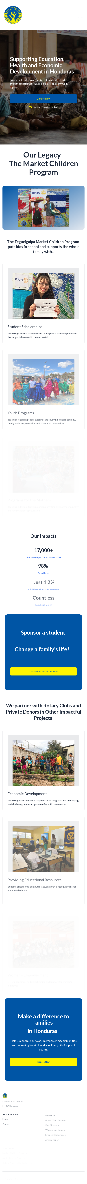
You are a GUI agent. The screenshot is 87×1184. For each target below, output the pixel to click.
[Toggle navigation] (80, 15)
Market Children (50, 241)
